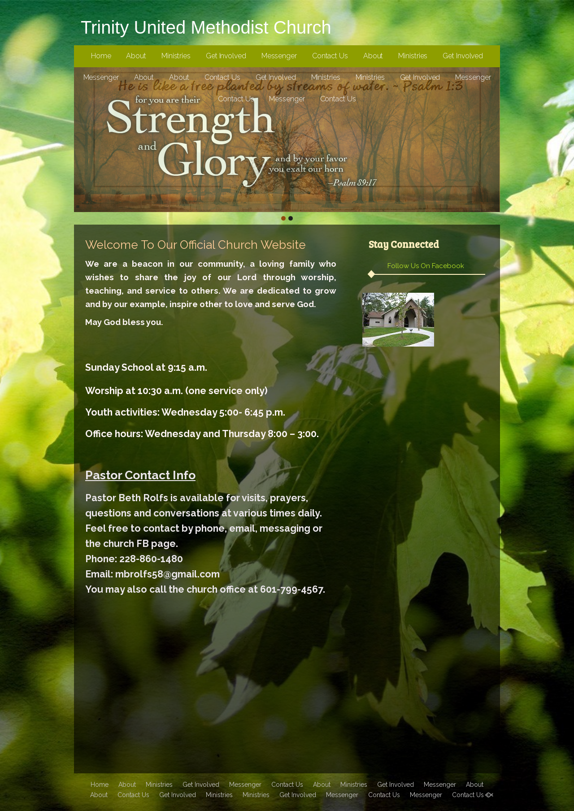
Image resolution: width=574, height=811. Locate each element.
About (136, 56)
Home (101, 56)
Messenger (279, 56)
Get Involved (226, 56)
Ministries (176, 56)
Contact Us (330, 56)
